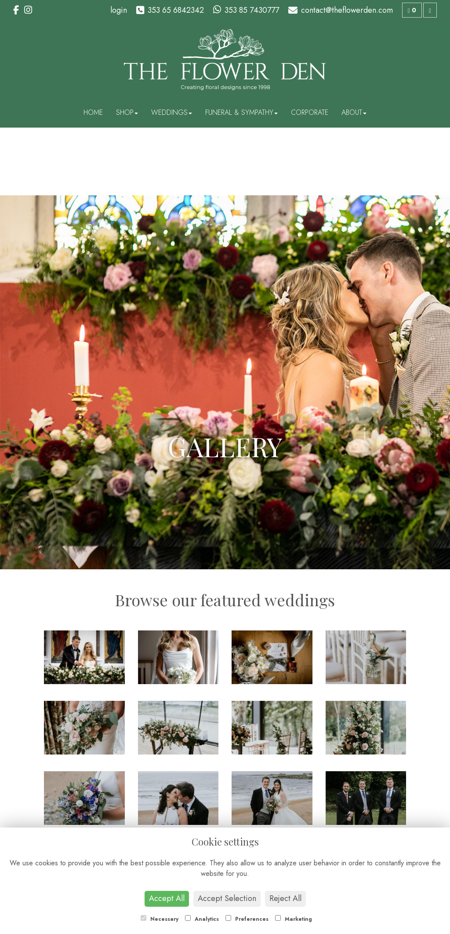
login (118, 10)
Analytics (202, 919)
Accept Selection (227, 898)
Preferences (247, 919)
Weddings (171, 112)
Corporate (309, 112)
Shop (127, 112)
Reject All (285, 898)
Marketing (293, 919)
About (354, 112)
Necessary (159, 919)
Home (93, 112)
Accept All (167, 898)
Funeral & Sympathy (241, 112)
